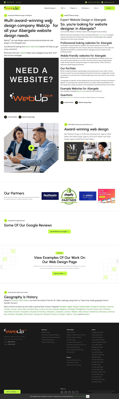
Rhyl (25, 314)
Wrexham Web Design (97, 369)
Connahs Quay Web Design (99, 342)
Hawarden (24, 312)
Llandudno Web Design (98, 354)
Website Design (49, 8)
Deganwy (63, 309)
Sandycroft (38, 314)
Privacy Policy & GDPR (72, 362)
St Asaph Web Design (97, 367)
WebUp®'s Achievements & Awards (76, 335)
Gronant (16, 312)
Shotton (54, 314)
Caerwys (110, 306)
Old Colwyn (103, 312)
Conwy (42, 309)
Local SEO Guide (71, 339)
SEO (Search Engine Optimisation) (51, 335)
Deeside (56, 309)
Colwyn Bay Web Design (98, 339)
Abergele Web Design (97, 332)
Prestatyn (14, 300)
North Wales (24, 300)
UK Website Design (97, 382)
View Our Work (59, 273)
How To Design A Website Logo (75, 349)
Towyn (75, 314)
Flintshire (106, 309)
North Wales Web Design (98, 379)
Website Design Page (27, 117)
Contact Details (10, 117)
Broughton (95, 306)
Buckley (103, 306)
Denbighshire (81, 309)
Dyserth (90, 309)
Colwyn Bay (21, 309)
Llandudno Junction (62, 312)
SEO (62, 8)
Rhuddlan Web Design (97, 362)
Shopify (72, 8)
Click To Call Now (12, 392)
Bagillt (69, 306)
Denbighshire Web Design (98, 372)
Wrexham (85, 314)
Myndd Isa (94, 312)
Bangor (76, 306)
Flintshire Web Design (97, 374)
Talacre (69, 314)
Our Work (59, 253)
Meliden (74, 312)
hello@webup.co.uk (109, 2)
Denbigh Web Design (97, 347)
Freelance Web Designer (48, 342)
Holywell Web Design (97, 352)
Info (95, 8)
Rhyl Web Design (96, 364)
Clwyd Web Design (97, 377)
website (23, 53)
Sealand (46, 314)
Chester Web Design (97, 337)
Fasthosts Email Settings (73, 347)
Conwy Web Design (97, 344)
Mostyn (86, 312)
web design (102, 35)
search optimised (32, 46)
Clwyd (13, 309)
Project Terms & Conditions (74, 365)
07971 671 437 (11, 344)
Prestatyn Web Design (97, 359)
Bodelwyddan (84, 306)
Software (85, 8)
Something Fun (71, 352)
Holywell (33, 312)
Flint (100, 309)
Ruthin (30, 314)
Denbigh (71, 309)
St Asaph (61, 314)
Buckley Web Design (97, 335)
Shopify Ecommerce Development (51, 337)
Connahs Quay (32, 309)
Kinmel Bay (41, 312)
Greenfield (8, 312)
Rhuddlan (19, 314)
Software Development (48, 339)
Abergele (63, 306)
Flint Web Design (96, 349)
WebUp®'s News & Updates (74, 337)
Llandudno (50, 312)
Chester (7, 309)
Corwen (49, 309)
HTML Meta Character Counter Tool (76, 344)
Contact (109, 8)
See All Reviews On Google (59, 231)
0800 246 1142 (10, 2)
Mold (80, 312)
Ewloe (96, 309)
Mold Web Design (96, 357)
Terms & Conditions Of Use (74, 360)
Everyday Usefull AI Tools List (74, 342)
